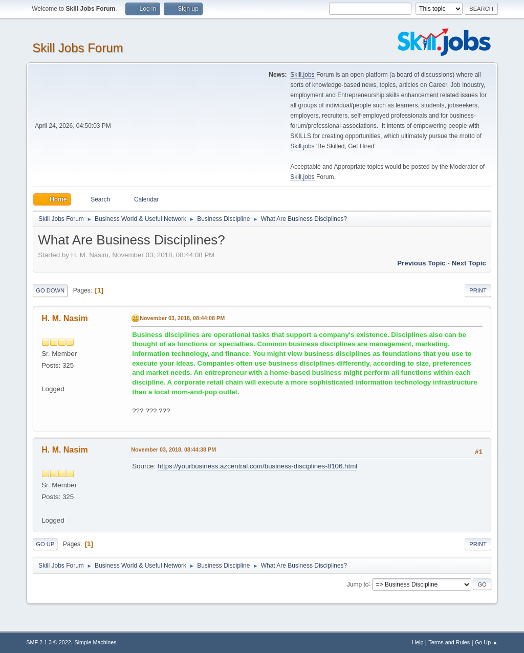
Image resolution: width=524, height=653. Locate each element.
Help (417, 642)
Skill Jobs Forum (77, 48)
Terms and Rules (449, 642)
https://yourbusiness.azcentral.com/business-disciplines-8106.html (257, 466)
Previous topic (421, 263)
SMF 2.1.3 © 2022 (48, 642)
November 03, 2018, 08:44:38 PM (173, 449)
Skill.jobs (302, 74)
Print (478, 290)
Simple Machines (96, 642)
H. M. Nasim (64, 318)
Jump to (358, 584)
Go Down (50, 290)
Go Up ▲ (486, 642)
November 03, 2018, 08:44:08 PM (182, 318)
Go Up (45, 544)
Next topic (469, 263)
